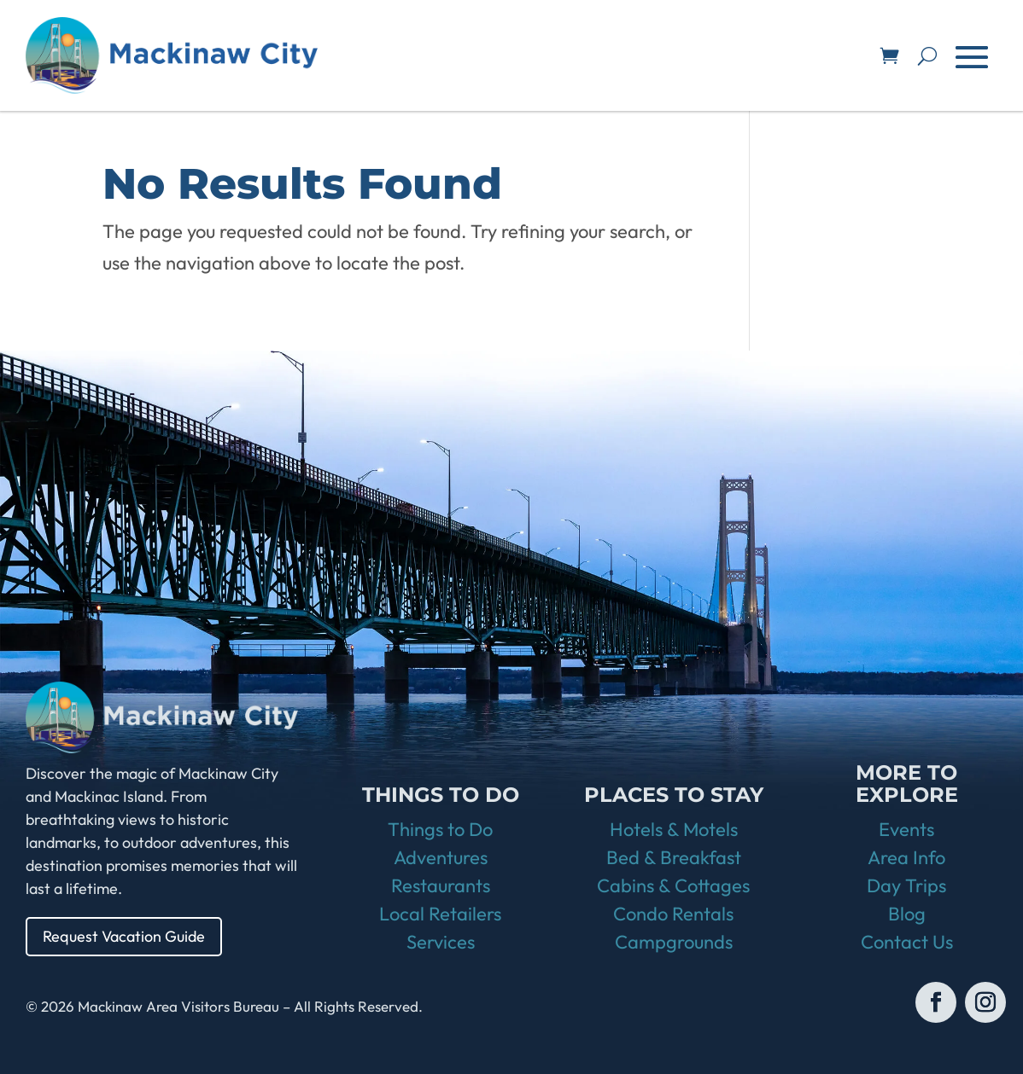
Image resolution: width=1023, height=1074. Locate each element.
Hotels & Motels (674, 829)
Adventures (441, 857)
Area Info (906, 857)
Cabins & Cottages (673, 885)
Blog (907, 914)
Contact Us (907, 942)
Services (440, 942)
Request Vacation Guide (124, 936)
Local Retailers (440, 914)
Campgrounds (674, 942)
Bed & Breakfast (673, 857)
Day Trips (906, 885)
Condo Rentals (673, 914)
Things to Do (440, 829)
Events (906, 829)
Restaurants (440, 885)
